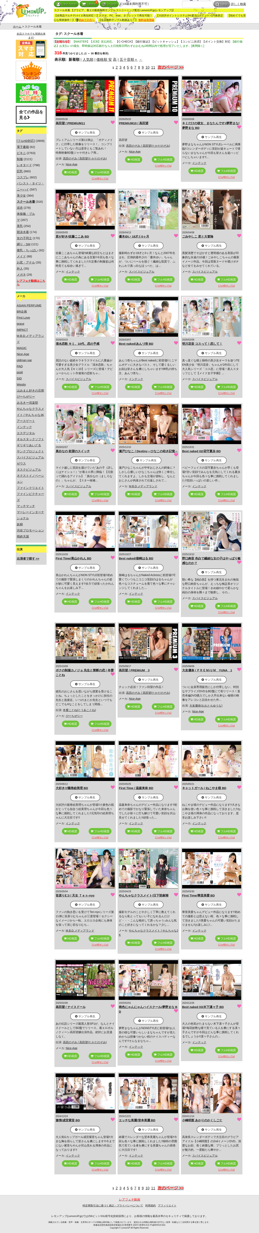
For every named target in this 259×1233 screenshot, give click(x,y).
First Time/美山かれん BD (73, 558)
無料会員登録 (146, 19)
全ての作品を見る (31, 115)
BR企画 (22, 311)
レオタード (24, 165)
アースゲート (26, 421)
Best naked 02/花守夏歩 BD (201, 451)
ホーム (17, 26)
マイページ (66, 4)
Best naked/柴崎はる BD (136, 558)
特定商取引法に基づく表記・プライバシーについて (113, 1205)
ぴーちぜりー (26, 396)
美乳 (20, 226)
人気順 (88, 60)
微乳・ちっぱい (27, 250)
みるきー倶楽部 (27, 402)
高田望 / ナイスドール (71, 1007)
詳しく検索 (238, 4)
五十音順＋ (129, 60)
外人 (20, 268)
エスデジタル (26, 433)
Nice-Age (23, 354)
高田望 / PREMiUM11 (70, 123)
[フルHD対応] (26, 140)
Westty (21, 384)
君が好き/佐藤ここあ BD (72, 236)
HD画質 (70, 172)
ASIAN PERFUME (29, 305)
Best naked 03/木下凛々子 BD (203, 1007)
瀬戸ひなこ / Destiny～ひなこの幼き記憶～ (148, 451)
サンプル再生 (85, 132)
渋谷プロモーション (30, 530)
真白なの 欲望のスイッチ (73, 451)
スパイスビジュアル (30, 457)
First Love (23, 317)
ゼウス (21, 463)
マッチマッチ (26, 506)
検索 (222, 4)
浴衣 (20, 207)
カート (89, 4)
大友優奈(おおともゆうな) (205, 705)
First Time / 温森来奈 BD (136, 788)
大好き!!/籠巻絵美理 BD (72, 788)
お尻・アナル (26, 262)
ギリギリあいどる (29, 445)
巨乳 (20, 171)
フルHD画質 (100, 172)
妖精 (20, 524)
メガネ (21, 274)
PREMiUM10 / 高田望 (133, 123)
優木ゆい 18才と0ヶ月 (134, 236)
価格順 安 (104, 60)
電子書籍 (23, 147)
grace (20, 323)
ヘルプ (109, 4)
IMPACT (22, 329)
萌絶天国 (23, 536)
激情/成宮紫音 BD (68, 1120)
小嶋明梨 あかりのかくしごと (202, 1120)
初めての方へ (85, 19)
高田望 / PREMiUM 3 (134, 670)
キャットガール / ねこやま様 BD (204, 788)
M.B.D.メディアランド (143, 486)
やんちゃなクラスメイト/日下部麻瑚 (143, 895)
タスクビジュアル (29, 469)
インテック (24, 427)
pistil (20, 372)
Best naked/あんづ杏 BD (136, 343)
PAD (20, 366)
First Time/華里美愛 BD (198, 895)
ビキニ (21, 153)
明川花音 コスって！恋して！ (202, 343)
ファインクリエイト (30, 488)
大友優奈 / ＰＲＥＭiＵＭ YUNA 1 (207, 670)
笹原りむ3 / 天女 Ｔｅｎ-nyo (75, 895)
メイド (21, 256)
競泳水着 (23, 232)
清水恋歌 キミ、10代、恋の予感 (77, 343)
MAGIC (22, 348)
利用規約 (150, 1205)
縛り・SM (24, 244)
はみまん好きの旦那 (30, 390)
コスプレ (23, 177)
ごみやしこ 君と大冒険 (197, 236)
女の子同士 (24, 238)
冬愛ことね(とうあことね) (79, 710)
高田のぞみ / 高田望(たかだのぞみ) (85, 158)
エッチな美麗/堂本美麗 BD (137, 1120)
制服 (20, 159)
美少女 (21, 195)
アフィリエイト (167, 1205)
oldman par (24, 360)
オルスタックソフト (30, 439)
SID (19, 378)
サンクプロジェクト (30, 451)
